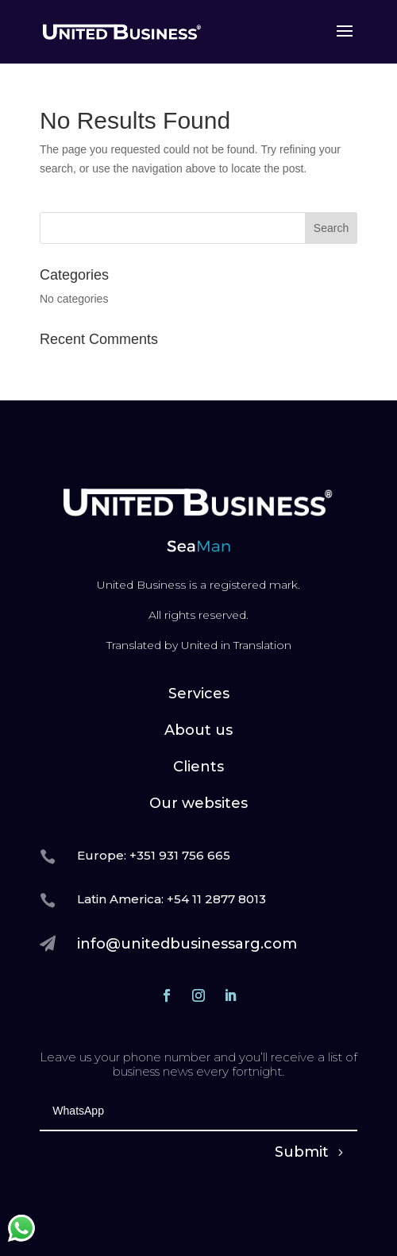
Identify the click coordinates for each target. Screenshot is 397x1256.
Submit (302, 1152)
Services (198, 693)
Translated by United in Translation (198, 645)
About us (198, 730)
